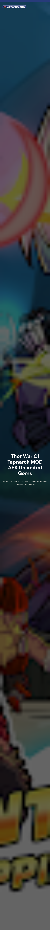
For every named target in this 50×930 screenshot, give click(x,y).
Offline (33, 481)
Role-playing (42, 481)
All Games (8, 481)
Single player (22, 484)
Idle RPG (25, 481)
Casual (16, 481)
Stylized (32, 484)
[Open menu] (29, 7)
